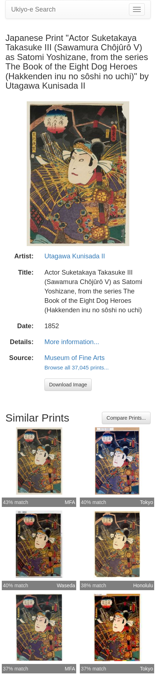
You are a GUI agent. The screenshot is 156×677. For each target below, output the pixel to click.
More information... (71, 342)
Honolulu (143, 585)
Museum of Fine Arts (74, 357)
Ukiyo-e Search (33, 9)
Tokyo (146, 502)
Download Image (68, 385)
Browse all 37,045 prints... (76, 367)
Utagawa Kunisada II (74, 256)
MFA (70, 502)
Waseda (66, 585)
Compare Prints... (126, 418)
